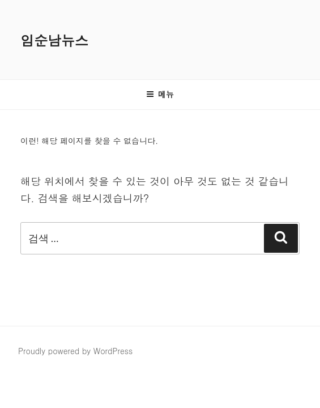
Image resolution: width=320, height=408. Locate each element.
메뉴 (160, 94)
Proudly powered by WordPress (75, 350)
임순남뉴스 (54, 40)
